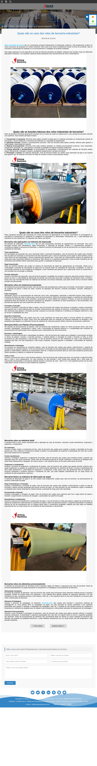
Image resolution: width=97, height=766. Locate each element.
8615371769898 (66, 715)
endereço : (12, 712)
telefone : (57, 715)
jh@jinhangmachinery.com (40, 715)
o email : (28, 715)
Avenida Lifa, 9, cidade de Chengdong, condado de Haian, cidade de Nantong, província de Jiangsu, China (52, 712)
